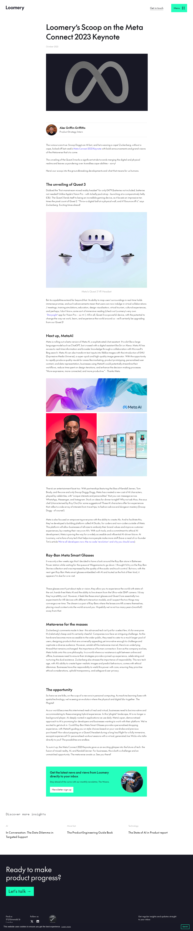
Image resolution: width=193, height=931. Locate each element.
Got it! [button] (185, 927)
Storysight (52, 314)
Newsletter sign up (61, 789)
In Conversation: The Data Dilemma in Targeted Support (29, 835)
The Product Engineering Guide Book (90, 832)
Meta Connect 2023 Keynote (87, 148)
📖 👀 (82, 314)
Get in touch (156, 8)
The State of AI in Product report (148, 832)
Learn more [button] (66, 927)
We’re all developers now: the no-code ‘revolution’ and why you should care (96, 541)
